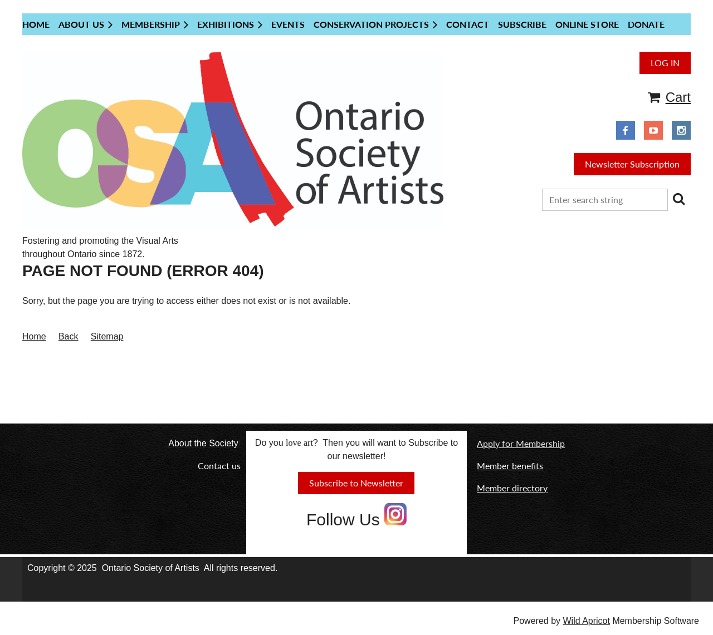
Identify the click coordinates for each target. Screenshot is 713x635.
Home (34, 336)
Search (678, 199)
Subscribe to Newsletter (356, 483)
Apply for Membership (521, 443)
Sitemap (107, 336)
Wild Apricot (586, 621)
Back (68, 336)
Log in (665, 62)
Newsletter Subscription (632, 164)
